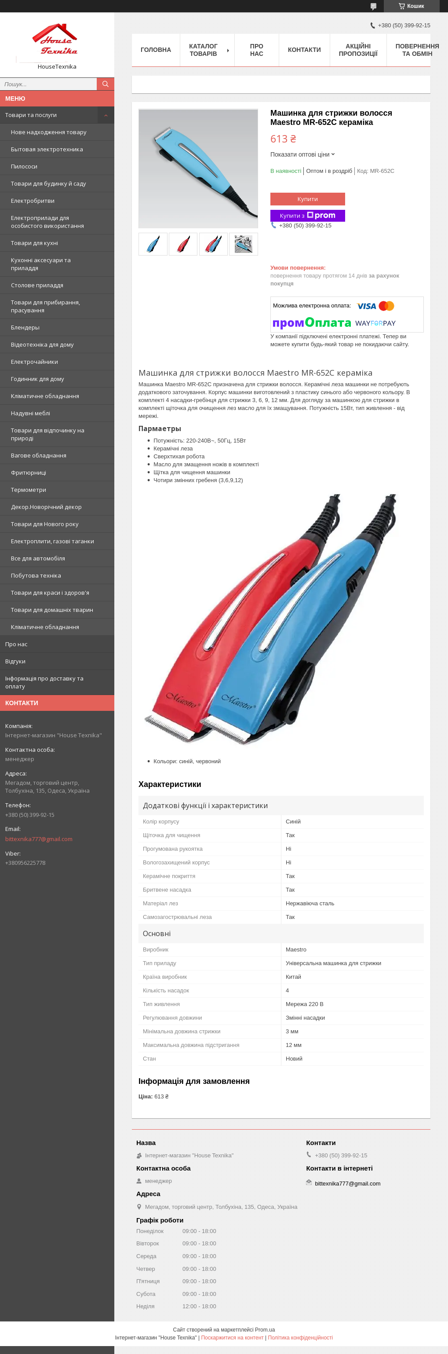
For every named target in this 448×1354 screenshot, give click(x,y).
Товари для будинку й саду (48, 183)
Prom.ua (265, 1330)
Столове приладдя (37, 285)
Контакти (304, 49)
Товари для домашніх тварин (52, 610)
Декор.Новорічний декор (46, 507)
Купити (308, 199)
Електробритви (33, 201)
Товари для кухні (34, 243)
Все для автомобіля (38, 558)
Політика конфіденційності (300, 1338)
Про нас (16, 644)
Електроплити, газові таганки (52, 541)
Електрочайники (34, 362)
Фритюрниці (28, 472)
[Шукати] (105, 84)
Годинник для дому (37, 379)
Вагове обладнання (38, 455)
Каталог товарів (203, 50)
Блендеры (25, 327)
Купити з (307, 216)
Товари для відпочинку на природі (47, 434)
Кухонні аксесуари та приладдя (41, 264)
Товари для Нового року (45, 524)
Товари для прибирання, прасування (45, 306)
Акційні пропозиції (358, 50)
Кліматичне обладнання (45, 396)
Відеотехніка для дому (42, 344)
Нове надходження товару (49, 132)
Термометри (28, 490)
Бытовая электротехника (47, 149)
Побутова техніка (36, 575)
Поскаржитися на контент (232, 1338)
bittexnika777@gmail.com (39, 839)
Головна (156, 49)
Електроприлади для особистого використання (47, 222)
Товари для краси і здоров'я (50, 592)
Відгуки (15, 661)
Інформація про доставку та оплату (44, 682)
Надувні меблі (30, 413)
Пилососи (24, 166)
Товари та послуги (31, 115)
